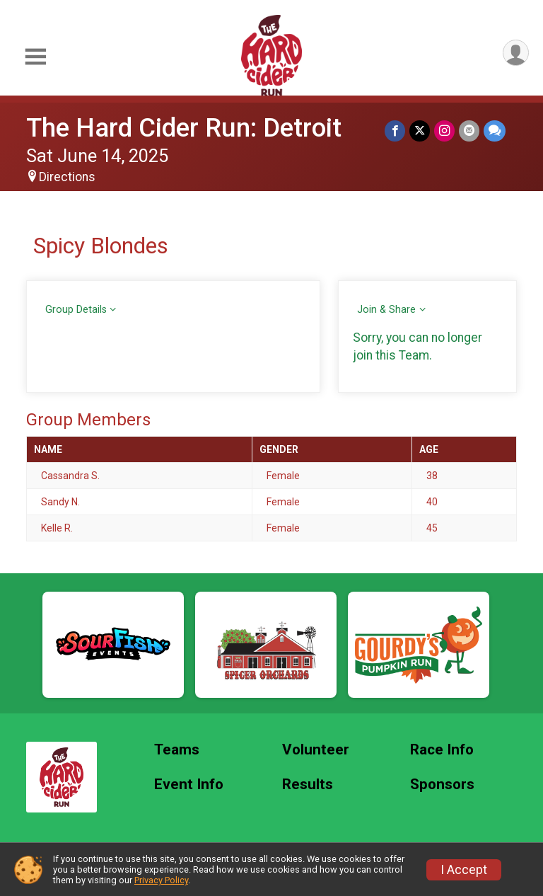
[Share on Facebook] (395, 130)
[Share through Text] (495, 130)
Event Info (188, 784)
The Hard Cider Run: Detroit (183, 128)
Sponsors (442, 784)
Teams (176, 750)
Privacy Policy (161, 880)
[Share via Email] (469, 130)
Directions (67, 177)
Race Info (442, 750)
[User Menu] (516, 53)
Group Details (76, 310)
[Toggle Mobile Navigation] (35, 56)
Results (307, 784)
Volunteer (315, 750)
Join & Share (386, 310)
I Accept (463, 870)
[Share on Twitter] (419, 130)
